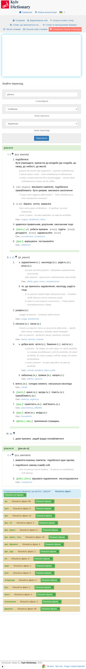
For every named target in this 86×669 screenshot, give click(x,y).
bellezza (25, 399)
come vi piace (26, 215)
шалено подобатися (63, 170)
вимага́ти (46, 204)
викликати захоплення (60, 190)
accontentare (27, 236)
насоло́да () (48, 262)
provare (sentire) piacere (37, 270)
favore (24, 339)
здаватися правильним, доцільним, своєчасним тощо (44, 224)
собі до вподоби (60, 352)
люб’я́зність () (51, 404)
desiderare (34, 219)
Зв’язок (50, 666)
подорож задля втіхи (49, 314)
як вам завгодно (43, 215)
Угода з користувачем (74, 666)
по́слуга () (22, 324)
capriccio (38, 379)
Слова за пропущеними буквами (59, 25)
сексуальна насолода (60, 383)
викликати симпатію (42, 187)
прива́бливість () (26, 395)
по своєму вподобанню (38, 352)
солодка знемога (38, 383)
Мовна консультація (46, 12)
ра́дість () (64, 262)
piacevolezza (27, 408)
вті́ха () (26, 266)
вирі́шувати (31, 241)
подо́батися (22, 159)
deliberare (25, 245)
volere (42, 219)
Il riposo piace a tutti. (29, 174)
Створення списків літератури (65, 29)
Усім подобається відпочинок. (56, 174)
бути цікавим (40, 190)
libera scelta (49, 370)
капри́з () (58, 375)
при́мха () (44, 375)
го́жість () (57, 392)
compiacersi (26, 482)
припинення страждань (46, 421)
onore (41, 281)
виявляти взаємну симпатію (31, 460)
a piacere (29, 348)
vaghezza (34, 399)
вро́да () (44, 392)
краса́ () (31, 392)
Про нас (59, 666)
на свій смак (52, 348)
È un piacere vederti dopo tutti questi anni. (45, 294)
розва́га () (22, 310)
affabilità (38, 408)
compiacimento (52, 281)
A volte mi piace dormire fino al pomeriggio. (40, 177)
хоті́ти (36, 204)
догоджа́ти (21, 233)
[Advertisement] (44, 55)
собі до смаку (60, 355)
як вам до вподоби (61, 215)
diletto (30, 281)
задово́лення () (30, 262)
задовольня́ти (44, 233)
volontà (30, 370)
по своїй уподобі (68, 348)
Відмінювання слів (37, 20)
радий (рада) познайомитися (48, 438)
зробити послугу (61, 335)
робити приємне (39, 229)
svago (24, 319)
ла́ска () (35, 324)
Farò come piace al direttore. (33, 208)
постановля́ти (46, 241)
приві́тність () (33, 404)
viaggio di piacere (27, 314)
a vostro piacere (33, 362)
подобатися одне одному (60, 460)
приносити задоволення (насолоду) (57, 277)
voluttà (24, 387)
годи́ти (62, 229)
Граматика (25, 12)
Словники (18, 20)
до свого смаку (44, 355)
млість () (21, 383)
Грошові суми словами (35, 29)
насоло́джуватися (68, 478)
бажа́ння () (53, 344)
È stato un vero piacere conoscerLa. (42, 301)
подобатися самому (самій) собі (33, 465)
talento (30, 379)
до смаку (40, 348)
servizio (31, 339)
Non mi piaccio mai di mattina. (33, 469)
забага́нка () (29, 375)
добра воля (27, 344)
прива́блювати (23, 190)
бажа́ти (27, 204)
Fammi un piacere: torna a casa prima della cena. (43, 328)
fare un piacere (26, 335)
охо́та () (67, 344)
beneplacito (26, 416)
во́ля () (40, 344)
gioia (36, 281)
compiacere (39, 236)
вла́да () (41, 412)
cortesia (39, 339)
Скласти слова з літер (62, 20)
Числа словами (12, 29)
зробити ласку (43, 335)
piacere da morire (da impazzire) (35, 170)
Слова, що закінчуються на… (25, 25)
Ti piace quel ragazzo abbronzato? (36, 194)
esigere (24, 219)
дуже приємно (23, 438)
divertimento (33, 319)
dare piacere (31, 277)
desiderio (39, 370)
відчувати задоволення (44, 478)
